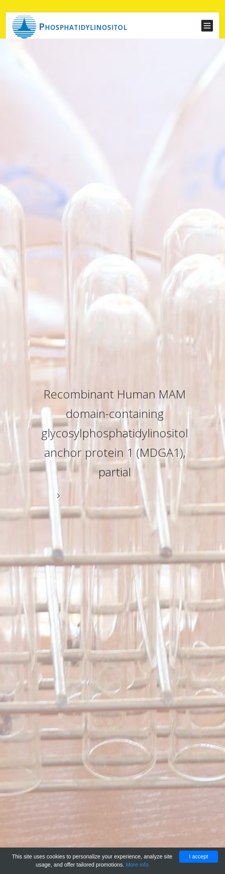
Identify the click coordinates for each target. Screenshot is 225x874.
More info (137, 865)
